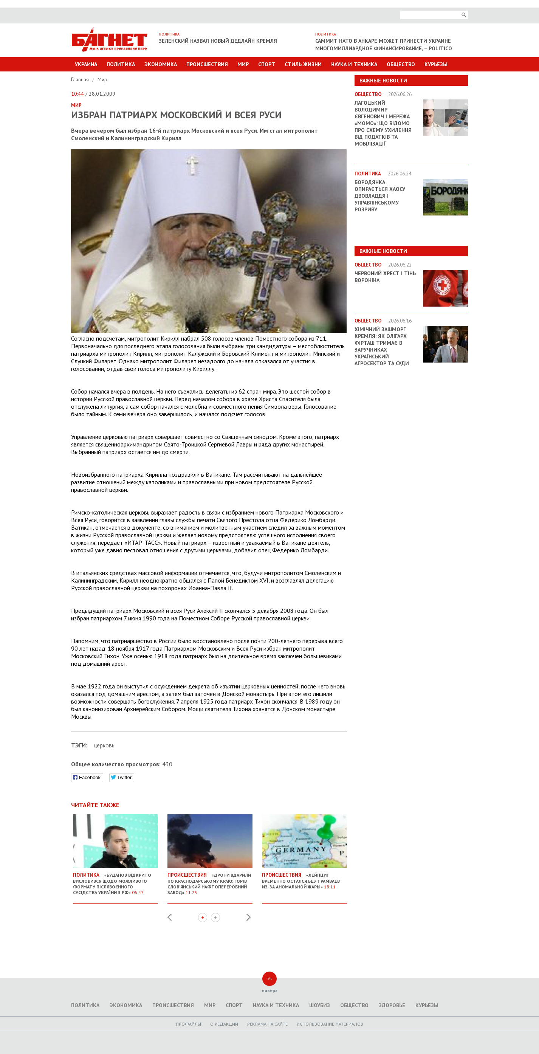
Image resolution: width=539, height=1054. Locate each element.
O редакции (224, 1024)
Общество (401, 64)
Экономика (160, 64)
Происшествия (207, 64)
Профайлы (188, 1024)
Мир (243, 64)
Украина (86, 64)
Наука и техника (354, 64)
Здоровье (392, 1005)
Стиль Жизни (303, 64)
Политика (121, 64)
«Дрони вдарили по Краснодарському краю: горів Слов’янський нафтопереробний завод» (209, 880)
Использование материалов (330, 1024)
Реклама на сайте (267, 1024)
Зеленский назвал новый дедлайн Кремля (218, 40)
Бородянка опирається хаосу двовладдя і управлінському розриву (380, 196)
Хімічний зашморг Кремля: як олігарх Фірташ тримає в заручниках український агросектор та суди (382, 346)
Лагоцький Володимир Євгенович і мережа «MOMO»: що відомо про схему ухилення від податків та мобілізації (383, 123)
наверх (269, 990)
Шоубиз (319, 1005)
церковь (104, 745)
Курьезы (436, 64)
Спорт (266, 64)
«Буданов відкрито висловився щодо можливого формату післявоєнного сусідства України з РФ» (115, 880)
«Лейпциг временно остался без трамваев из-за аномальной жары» (304, 878)
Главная (80, 79)
